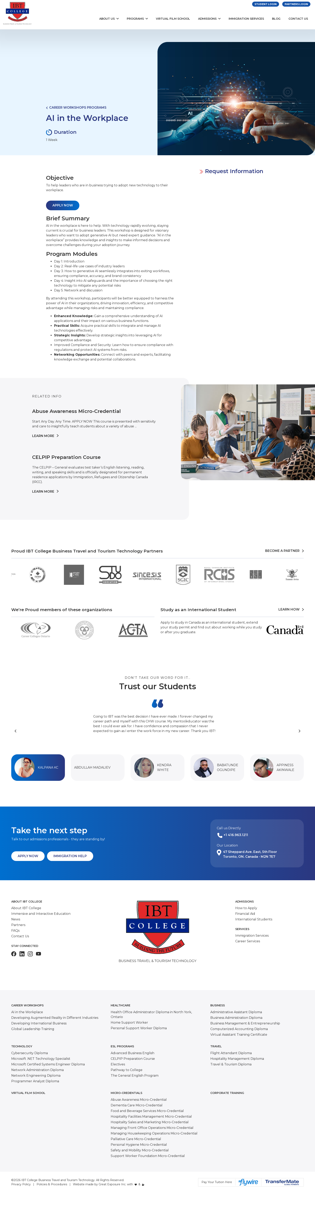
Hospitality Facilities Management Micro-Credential (151, 1116)
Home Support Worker (129, 1022)
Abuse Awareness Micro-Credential (139, 1100)
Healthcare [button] (120, 1005)
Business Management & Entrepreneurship (245, 1023)
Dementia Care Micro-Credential (137, 1105)
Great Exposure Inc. (112, 1184)
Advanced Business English (132, 1053)
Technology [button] (21, 1046)
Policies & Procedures (52, 1184)
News (15, 919)
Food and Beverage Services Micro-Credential (147, 1111)
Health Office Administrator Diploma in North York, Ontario (151, 1014)
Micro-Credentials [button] (126, 1093)
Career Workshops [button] (27, 1005)
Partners (18, 925)
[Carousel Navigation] (157, 731)
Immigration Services (246, 18)
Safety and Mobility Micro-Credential (140, 1150)
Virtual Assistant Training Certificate (238, 1034)
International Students (253, 919)
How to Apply (246, 908)
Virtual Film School (173, 18)
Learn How (291, 609)
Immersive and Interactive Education (41, 914)
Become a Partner (284, 551)
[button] (38, 767)
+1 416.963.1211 (236, 835)
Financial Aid (245, 914)
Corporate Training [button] (227, 1093)
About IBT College (26, 901)
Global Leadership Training (32, 1029)
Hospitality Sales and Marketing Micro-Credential (150, 1122)
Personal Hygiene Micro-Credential (139, 1145)
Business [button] (217, 1005)
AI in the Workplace (27, 1012)
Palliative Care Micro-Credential (136, 1139)
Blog (276, 18)
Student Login (266, 4)
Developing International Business (38, 1023)
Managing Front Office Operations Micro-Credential (152, 1128)
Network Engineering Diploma (35, 1075)
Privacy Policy (21, 1184)
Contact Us (298, 18)
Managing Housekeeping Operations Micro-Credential (154, 1133)
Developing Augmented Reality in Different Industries (54, 1018)
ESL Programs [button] (122, 1046)
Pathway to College (126, 1070)
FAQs (15, 930)
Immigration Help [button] (70, 856)
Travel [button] (216, 1046)
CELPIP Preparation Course (133, 1059)
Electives (118, 1064)
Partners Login (296, 4)
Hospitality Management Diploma (237, 1059)
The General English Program (135, 1075)
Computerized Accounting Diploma (239, 1029)
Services (242, 929)
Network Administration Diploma (37, 1070)
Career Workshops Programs (76, 107)
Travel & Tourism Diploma (231, 1064)
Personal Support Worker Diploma (139, 1028)
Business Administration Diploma (236, 1018)
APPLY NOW (62, 205)
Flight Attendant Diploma (231, 1053)
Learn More (44, 436)
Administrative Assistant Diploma (236, 1012)
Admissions (207, 18)
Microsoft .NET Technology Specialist (40, 1059)
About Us (107, 18)
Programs (135, 18)
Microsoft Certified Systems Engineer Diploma (48, 1064)
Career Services (247, 941)
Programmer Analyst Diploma (35, 1081)
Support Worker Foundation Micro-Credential (148, 1156)
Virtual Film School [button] (28, 1093)
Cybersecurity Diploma (29, 1053)
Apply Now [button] (28, 856)
